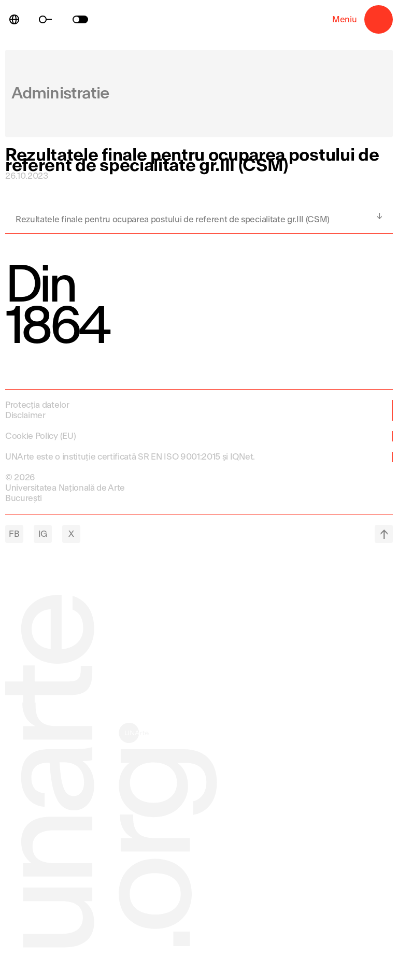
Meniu (378, 19)
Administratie (60, 93)
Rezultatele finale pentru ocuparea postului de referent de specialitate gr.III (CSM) (173, 219)
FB (14, 534)
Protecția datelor (37, 405)
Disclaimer (25, 415)
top (384, 534)
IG (42, 534)
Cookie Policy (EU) (40, 436)
